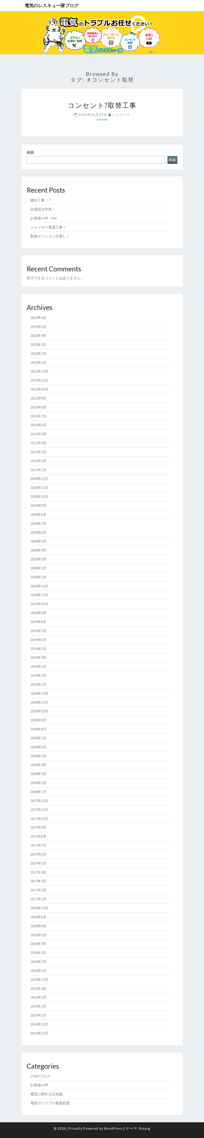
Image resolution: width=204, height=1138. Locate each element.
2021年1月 (38, 470)
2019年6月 (38, 639)
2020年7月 (38, 523)
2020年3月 (38, 559)
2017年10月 (39, 818)
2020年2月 (38, 568)
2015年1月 (38, 1015)
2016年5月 (38, 935)
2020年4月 (38, 550)
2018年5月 (38, 756)
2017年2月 (38, 890)
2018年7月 (38, 738)
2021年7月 (38, 416)
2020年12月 (39, 478)
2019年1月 (38, 684)
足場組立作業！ (42, 209)
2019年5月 (38, 648)
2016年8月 (38, 917)
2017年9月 (38, 827)
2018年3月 (38, 773)
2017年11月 (39, 809)
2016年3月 (38, 952)
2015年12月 (39, 979)
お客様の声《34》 (44, 218)
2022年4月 (38, 335)
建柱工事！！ (41, 200)
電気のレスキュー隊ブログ (51, 5)
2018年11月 (39, 702)
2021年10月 (39, 389)
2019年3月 (38, 666)
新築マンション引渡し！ (50, 236)
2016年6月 (38, 926)
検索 (30, 152)
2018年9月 (38, 720)
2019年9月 (38, 613)
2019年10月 (39, 604)
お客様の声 (39, 1085)
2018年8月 (38, 729)
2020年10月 (39, 496)
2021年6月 (38, 425)
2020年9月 (38, 505)
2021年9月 (38, 398)
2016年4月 (38, 943)
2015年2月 (38, 1006)
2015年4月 (38, 988)
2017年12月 (39, 800)
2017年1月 (38, 899)
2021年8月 (38, 407)
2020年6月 (38, 532)
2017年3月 (38, 881)
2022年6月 (38, 317)
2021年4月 (38, 443)
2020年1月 (38, 577)
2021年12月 (39, 371)
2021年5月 (38, 434)
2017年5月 (38, 863)
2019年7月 (38, 630)
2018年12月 (39, 693)
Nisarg (144, 1128)
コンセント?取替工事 (102, 105)
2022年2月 (38, 353)
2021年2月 (38, 461)
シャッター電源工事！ (48, 227)
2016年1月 (38, 970)
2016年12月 (39, 908)
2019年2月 (38, 675)
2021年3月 (38, 452)
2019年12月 (39, 586)
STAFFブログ (40, 1076)
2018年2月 (38, 782)
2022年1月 (38, 362)
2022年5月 (38, 326)
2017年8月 (38, 836)
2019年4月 (38, 657)
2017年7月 (38, 845)
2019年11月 (39, 595)
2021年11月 (39, 380)
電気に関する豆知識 (46, 1094)
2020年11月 (39, 487)
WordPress (113, 1128)
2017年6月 (38, 854)
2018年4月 (38, 764)
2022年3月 (38, 344)
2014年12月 (39, 1024)
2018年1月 (38, 791)
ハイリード (121, 114)
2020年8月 (38, 514)
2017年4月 (38, 872)
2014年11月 (39, 1033)
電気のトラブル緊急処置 (50, 1103)
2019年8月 (38, 622)
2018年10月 (39, 711)
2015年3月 (38, 997)
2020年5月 (38, 541)
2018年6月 (38, 747)
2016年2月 (38, 961)
